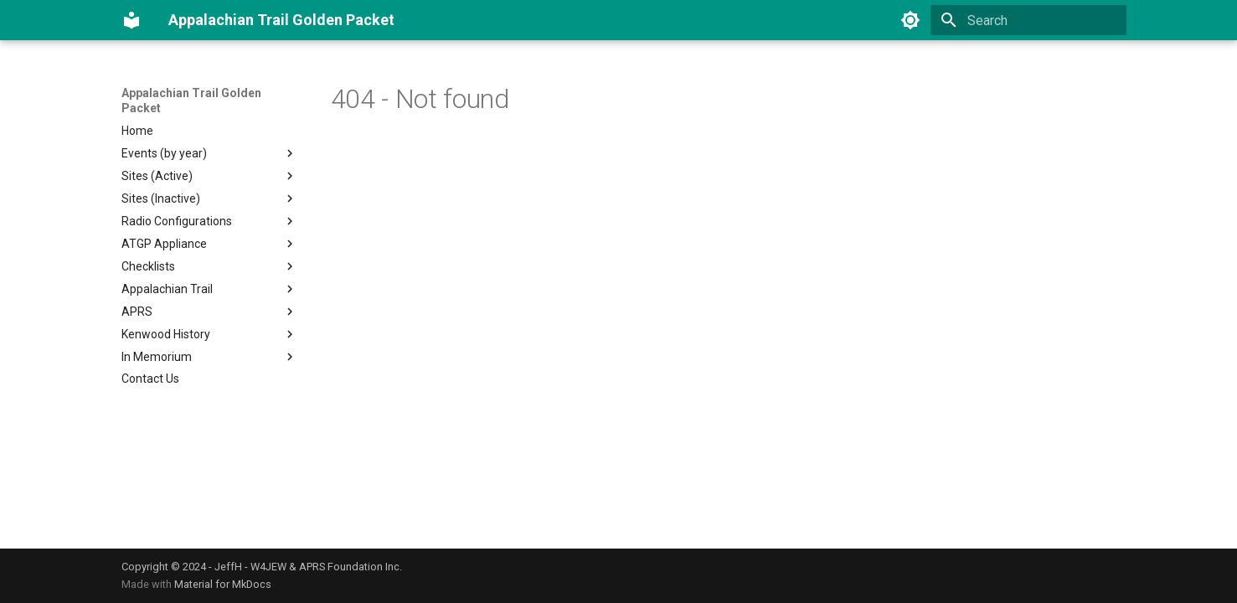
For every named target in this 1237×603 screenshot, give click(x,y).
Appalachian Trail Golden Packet (191, 100)
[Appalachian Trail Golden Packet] (131, 20)
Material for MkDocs (222, 584)
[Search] (1028, 20)
